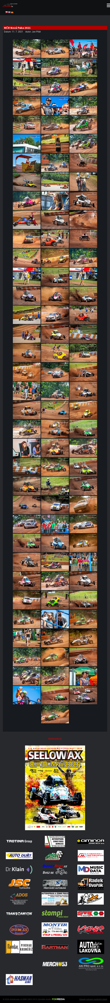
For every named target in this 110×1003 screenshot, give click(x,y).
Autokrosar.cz (55, 738)
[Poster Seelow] (55, 829)
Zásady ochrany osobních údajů (93, 999)
